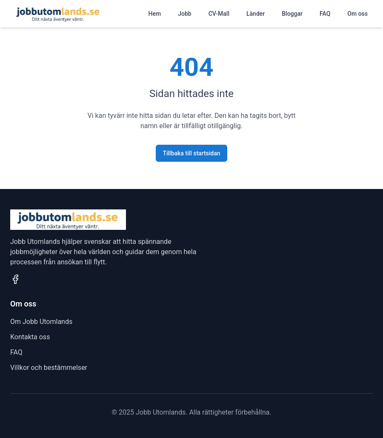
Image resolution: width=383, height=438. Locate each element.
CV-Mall (219, 13)
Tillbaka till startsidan (191, 153)
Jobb (184, 13)
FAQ (325, 13)
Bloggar (292, 13)
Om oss (357, 13)
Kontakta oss (30, 337)
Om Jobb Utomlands (41, 322)
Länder (255, 13)
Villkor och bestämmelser (48, 368)
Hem (155, 13)
